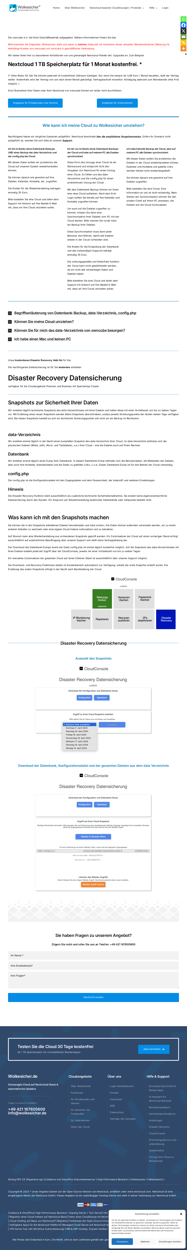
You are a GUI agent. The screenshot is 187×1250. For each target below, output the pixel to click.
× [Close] (177, 23)
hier (114, 37)
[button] (181, 1214)
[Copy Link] (183, 43)
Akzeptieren (122, 1241)
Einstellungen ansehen (170, 1241)
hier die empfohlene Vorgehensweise (119, 136)
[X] (183, 31)
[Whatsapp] (183, 19)
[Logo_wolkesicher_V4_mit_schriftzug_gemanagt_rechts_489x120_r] (24, 5)
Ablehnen (145, 1241)
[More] (183, 48)
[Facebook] (183, 25)
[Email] (183, 37)
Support (67, 140)
